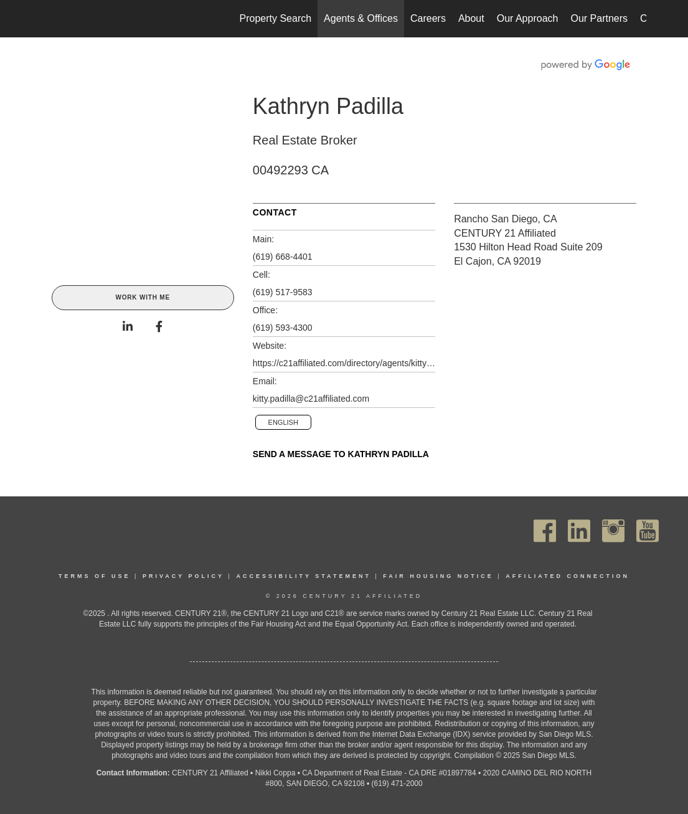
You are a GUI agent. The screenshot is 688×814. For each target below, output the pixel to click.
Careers (428, 18)
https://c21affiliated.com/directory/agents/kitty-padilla (344, 363)
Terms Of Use (95, 576)
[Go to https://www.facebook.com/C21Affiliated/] (544, 531)
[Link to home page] (48, 18)
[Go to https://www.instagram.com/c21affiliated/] (613, 531)
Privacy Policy (183, 576)
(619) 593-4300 (283, 328)
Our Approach (527, 18)
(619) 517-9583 (283, 292)
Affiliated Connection (567, 576)
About (471, 18)
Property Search (276, 18)
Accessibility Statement (303, 576)
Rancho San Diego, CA (505, 219)
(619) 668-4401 (283, 257)
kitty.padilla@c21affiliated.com (311, 399)
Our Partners (599, 18)
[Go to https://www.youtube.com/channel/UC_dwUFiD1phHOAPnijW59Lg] (647, 531)
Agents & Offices (361, 18)
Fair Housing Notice (438, 576)
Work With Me (142, 297)
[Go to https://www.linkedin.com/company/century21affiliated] (579, 531)
